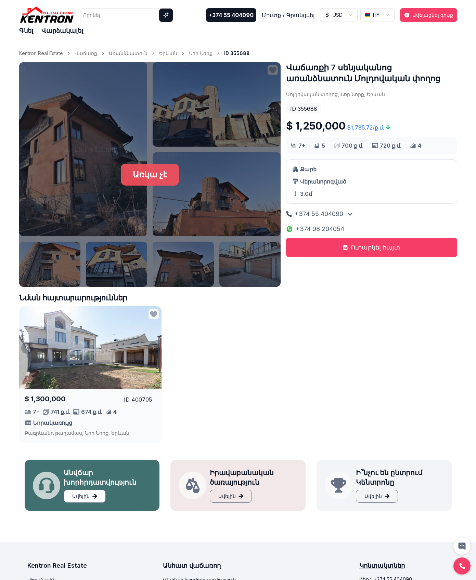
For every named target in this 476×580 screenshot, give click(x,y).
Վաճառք (86, 53)
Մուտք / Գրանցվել (288, 15)
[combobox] (339, 15)
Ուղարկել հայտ (371, 247)
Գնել (26, 30)
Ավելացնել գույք (428, 15)
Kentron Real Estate (41, 53)
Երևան (168, 53)
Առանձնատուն (128, 53)
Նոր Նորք (201, 53)
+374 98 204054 (315, 228)
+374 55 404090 (231, 15)
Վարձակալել (62, 30)
